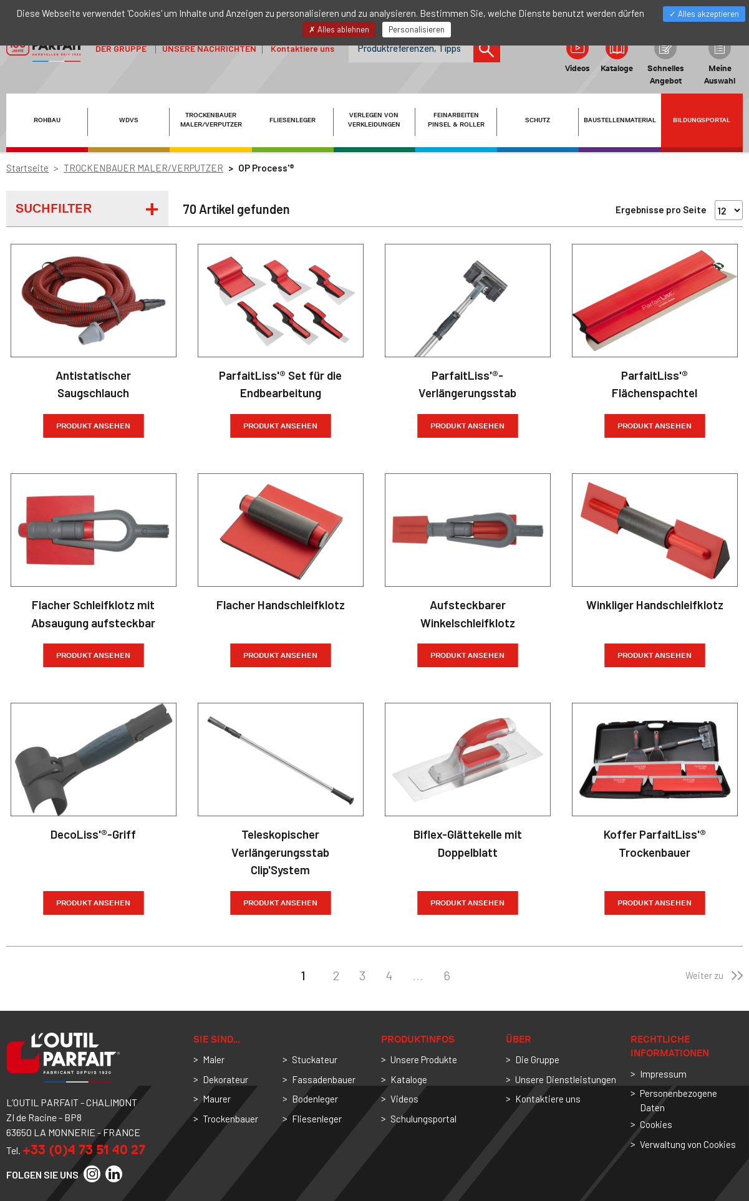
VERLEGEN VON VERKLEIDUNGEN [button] (374, 119)
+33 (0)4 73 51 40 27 (83, 1149)
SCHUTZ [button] (537, 120)
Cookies (656, 1124)
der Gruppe (121, 48)
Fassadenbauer (323, 1079)
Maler (214, 1059)
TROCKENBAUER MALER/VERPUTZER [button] (211, 119)
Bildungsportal (701, 120)
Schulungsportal (423, 1118)
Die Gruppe (537, 1059)
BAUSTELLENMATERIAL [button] (620, 120)
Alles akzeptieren (704, 14)
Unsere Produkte (423, 1059)
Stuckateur (314, 1059)
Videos (577, 55)
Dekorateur (225, 1079)
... (417, 975)
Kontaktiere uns (302, 48)
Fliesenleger (317, 1118)
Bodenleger (315, 1098)
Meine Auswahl (719, 61)
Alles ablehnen (339, 29)
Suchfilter (54, 208)
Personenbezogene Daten (678, 1100)
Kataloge (617, 55)
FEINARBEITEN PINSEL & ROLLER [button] (456, 119)
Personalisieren (417, 29)
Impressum (663, 1073)
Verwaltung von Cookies (688, 1144)
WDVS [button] (128, 120)
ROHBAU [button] (47, 120)
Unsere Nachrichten (209, 48)
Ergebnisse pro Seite (661, 209)
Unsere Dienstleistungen (565, 1079)
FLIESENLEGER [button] (292, 120)
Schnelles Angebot (665, 61)
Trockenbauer (230, 1118)
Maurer (217, 1098)
